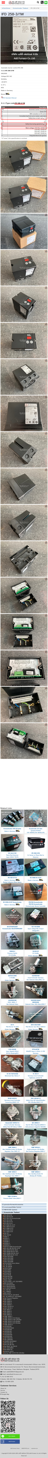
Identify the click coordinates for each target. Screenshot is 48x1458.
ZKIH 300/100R (8, 1257)
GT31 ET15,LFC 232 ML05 (11, 1295)
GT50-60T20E (8, 1276)
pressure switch (8, 1351)
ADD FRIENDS (11, 1436)
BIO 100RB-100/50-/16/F (11, 1253)
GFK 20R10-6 (8, 1301)
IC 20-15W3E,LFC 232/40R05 (12, 1296)
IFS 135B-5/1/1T (8, 1232)
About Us (3, 1388)
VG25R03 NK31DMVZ (10, 1341)
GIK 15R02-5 (7, 1310)
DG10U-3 (6, 1238)
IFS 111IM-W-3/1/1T (9, 1227)
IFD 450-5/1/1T (8, 1222)
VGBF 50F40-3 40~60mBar (12, 1321)
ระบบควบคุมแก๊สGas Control (12, 1207)
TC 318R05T (7, 1291)
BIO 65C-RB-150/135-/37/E (12, 1248)
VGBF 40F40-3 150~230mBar (12, 1320)
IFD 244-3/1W (8, 1220)
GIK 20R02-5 (8, 1311)
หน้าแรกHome (6, 8)
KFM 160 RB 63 (8, 1343)
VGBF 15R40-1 (8, 1316)
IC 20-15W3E (8, 1265)
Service (2, 1390)
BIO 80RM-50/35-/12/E (11, 1255)
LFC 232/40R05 (8, 1348)
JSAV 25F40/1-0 (8, 1306)
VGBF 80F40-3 (8, 1325)
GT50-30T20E (8, 1278)
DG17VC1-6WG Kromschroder (12, 1247)
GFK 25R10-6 (8, 1303)
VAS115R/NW (7, 1326)
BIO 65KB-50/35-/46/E (11, 1250)
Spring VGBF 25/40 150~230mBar (14, 1353)
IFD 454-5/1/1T (8, 1223)
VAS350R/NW (8, 1336)
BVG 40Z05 (7, 1293)
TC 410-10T (7, 1290)
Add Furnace (12, 1441)
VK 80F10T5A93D (9, 1285)
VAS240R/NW (8, 1335)
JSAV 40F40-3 (8, 1308)
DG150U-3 (7, 1243)
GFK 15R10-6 (7, 1300)
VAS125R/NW (8, 1333)
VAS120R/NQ (8, 1331)
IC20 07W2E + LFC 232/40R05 (13, 1281)
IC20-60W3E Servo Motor (12, 1263)
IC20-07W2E (8, 1268)
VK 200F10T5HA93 (9, 1288)
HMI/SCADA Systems (10, 1210)
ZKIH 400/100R (8, 1258)
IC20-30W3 (7, 1270)
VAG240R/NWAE (9, 1328)
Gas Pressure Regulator (11, 1298)
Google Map (5, 1394)
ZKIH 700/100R (8, 1262)
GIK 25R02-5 (8, 1313)
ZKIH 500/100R (8, 1260)
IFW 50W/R (7, 1235)
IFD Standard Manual (8, 98)
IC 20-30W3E (8, 1267)
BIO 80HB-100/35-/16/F (11, 1252)
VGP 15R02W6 (8, 1338)
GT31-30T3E (7, 1275)
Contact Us (3, 1392)
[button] (38, 2)
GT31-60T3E (7, 1273)
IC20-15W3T (7, 1272)
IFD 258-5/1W (8, 1215)
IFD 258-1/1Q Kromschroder (12, 1218)
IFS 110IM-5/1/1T (8, 1228)
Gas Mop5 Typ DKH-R (10, 1346)
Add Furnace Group (14, 1448)
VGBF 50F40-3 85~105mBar (12, 1323)
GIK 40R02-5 (8, 1315)
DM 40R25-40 (8, 1350)
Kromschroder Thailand (20, 8)
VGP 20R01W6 (8, 1340)
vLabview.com (34, 1448)
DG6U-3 (6, 1237)
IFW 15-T (6, 1233)
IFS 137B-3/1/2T (8, 1230)
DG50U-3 (6, 1240)
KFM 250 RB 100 (9, 1345)
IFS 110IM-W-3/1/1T (9, 1225)
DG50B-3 (6, 1242)
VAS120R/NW (8, 1330)
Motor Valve (7, 1280)
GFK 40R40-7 (8, 1305)
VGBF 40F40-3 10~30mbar (12, 1318)
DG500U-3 (7, 1245)
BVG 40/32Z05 (8, 1283)
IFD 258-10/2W (8, 1217)
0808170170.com (25, 1448)
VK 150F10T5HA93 (9, 1286)
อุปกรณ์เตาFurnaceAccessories (13, 1204)
